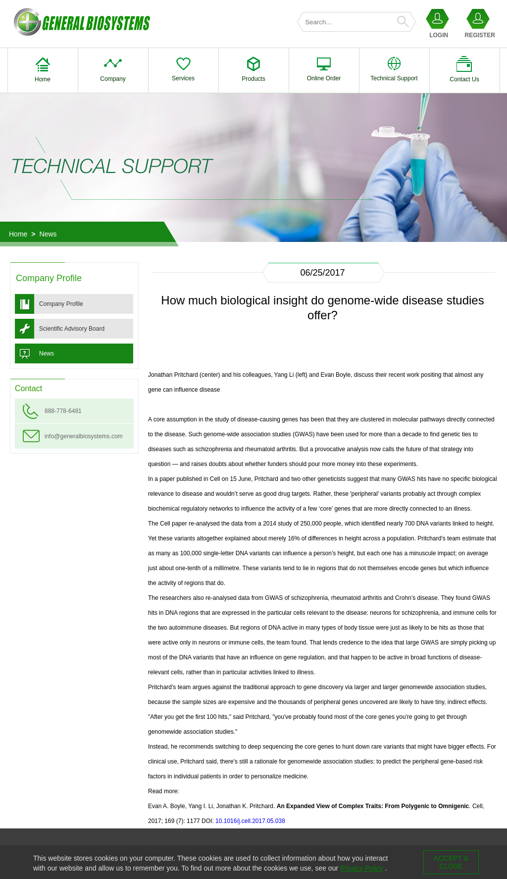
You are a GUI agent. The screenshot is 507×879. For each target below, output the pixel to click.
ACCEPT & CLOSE (451, 862)
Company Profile (61, 303)
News (48, 234)
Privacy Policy (361, 868)
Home (18, 234)
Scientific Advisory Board (71, 328)
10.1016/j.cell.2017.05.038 (250, 821)
